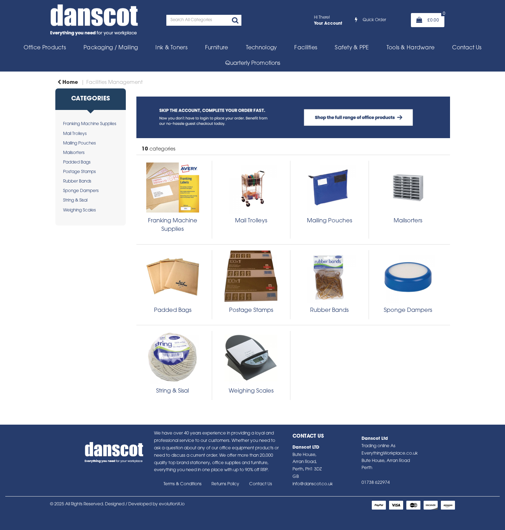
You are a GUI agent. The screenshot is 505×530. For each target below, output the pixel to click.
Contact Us (466, 48)
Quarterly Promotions (252, 63)
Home (67, 82)
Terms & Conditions (183, 484)
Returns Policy (225, 484)
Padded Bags (77, 162)
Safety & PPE (352, 48)
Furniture (216, 48)
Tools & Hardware (411, 48)
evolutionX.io (172, 504)
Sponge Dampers (81, 191)
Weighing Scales (79, 210)
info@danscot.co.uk (312, 484)
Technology (261, 48)
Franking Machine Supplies (89, 124)
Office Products (45, 48)
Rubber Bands (77, 181)
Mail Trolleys (75, 134)
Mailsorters (74, 153)
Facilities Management (114, 82)
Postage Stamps (79, 172)
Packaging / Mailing (111, 48)
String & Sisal (75, 200)
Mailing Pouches (79, 143)
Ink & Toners (171, 48)
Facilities (305, 48)
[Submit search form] (235, 21)
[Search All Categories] (204, 20)
